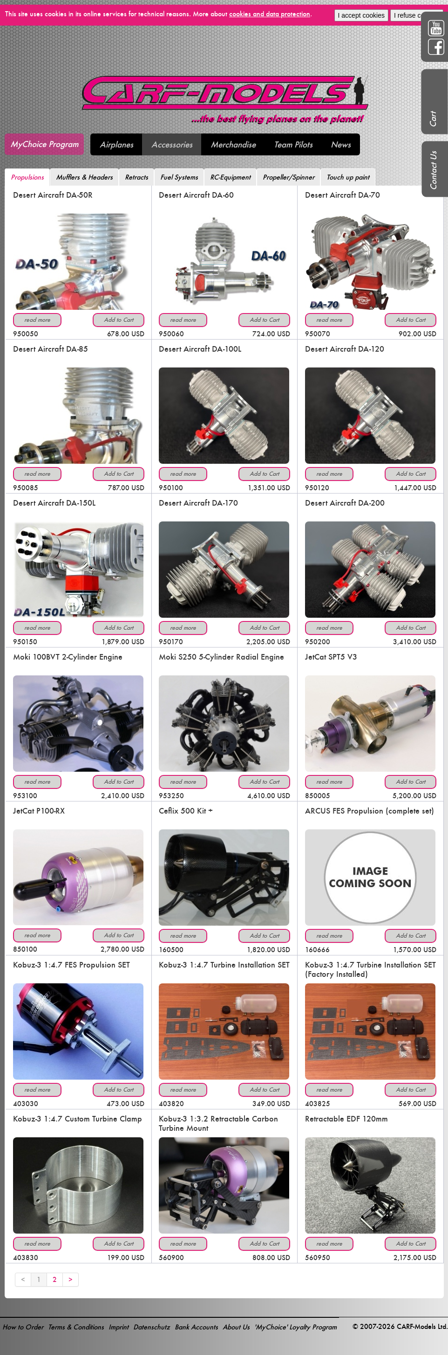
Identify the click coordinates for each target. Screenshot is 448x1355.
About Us (236, 1326)
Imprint (119, 1326)
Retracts (136, 177)
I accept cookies (361, 15)
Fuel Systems (179, 177)
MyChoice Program (44, 144)
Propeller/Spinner (288, 177)
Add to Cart (118, 320)
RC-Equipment (230, 177)
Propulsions (27, 177)
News (341, 144)
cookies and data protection (269, 13)
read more (37, 320)
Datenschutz (151, 1326)
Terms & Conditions (76, 1326)
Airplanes (116, 144)
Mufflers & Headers (84, 177)
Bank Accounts (196, 1326)
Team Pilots (293, 144)
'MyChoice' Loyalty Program (295, 1326)
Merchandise (233, 144)
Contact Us (433, 170)
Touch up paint (347, 177)
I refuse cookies (417, 15)
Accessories (171, 144)
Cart (433, 119)
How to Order (22, 1326)
